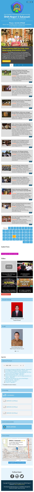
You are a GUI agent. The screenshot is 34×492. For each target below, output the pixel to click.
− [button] (4, 443)
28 (4, 236)
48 (31, 242)
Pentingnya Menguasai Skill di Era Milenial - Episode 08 (18, 369)
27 (31, 233)
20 (7, 233)
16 (24, 230)
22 (14, 233)
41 (17, 239)
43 (24, 239)
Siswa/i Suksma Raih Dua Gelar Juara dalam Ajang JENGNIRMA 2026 (15, 49)
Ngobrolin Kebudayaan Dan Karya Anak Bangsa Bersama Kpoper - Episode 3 (16, 379)
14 (17, 230)
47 (27, 242)
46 (24, 242)
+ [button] (4, 440)
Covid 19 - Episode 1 (10, 382)
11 (7, 230)
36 (31, 236)
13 (14, 230)
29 (7, 236)
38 (7, 239)
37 (4, 239)
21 (10, 233)
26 (27, 233)
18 (31, 230)
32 (17, 236)
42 (21, 239)
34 (24, 236)
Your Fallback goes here (13, 365)
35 (27, 236)
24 (21, 233)
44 (27, 239)
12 (10, 230)
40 (14, 239)
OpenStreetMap (24, 460)
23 (17, 233)
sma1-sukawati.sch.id (19, 484)
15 (21, 230)
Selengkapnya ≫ (6, 294)
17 (27, 230)
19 (4, 233)
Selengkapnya (6, 61)
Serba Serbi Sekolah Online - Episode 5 (14, 374)
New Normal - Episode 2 (11, 381)
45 (31, 239)
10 (4, 230)
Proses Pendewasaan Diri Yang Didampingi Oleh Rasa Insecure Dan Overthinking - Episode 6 (18, 372)
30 (10, 236)
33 (21, 236)
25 (24, 233)
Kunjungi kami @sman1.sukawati (9, 253)
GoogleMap (12, 462)
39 (10, 239)
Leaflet (18, 460)
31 (14, 236)
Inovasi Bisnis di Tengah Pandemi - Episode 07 (16, 370)
